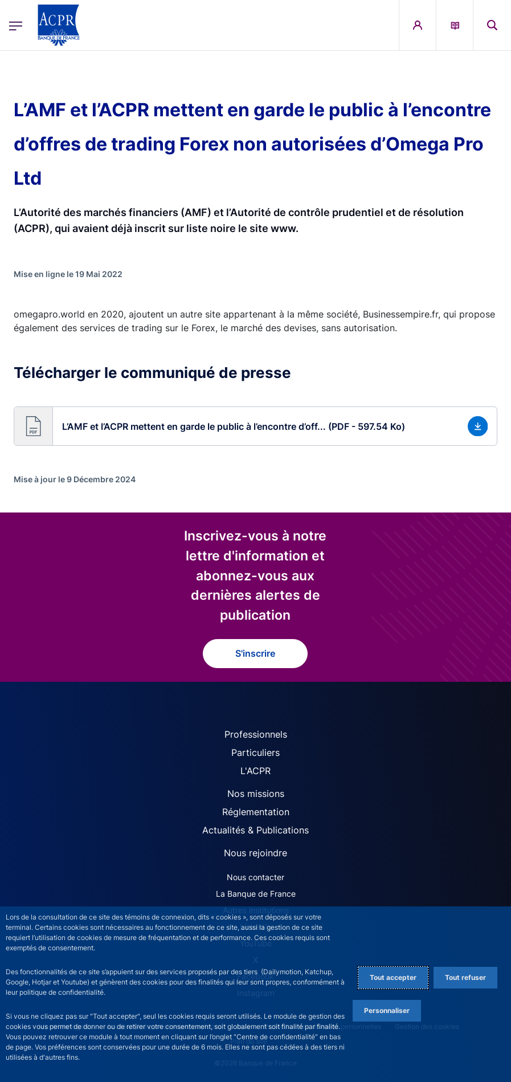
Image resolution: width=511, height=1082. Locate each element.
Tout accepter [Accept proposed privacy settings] (393, 977)
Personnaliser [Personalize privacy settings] (387, 1010)
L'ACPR (255, 770)
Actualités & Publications (255, 830)
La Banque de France (256, 893)
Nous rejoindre (255, 853)
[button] (255, 426)
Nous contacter (255, 877)
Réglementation (255, 811)
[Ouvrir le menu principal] (15, 25)
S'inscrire (255, 653)
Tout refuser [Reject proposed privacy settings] (465, 977)
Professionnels (255, 734)
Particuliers (255, 752)
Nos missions (255, 793)
